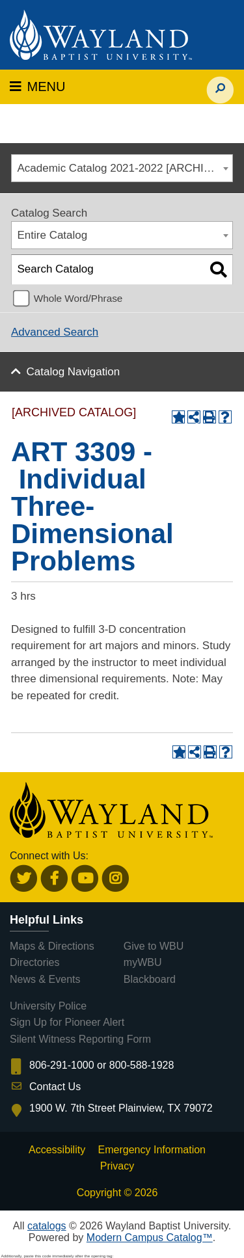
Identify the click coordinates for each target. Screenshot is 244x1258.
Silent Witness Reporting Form (80, 1039)
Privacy (117, 1165)
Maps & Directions (52, 946)
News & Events (45, 979)
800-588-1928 (141, 1065)
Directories (34, 962)
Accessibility (57, 1149)
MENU (37, 86)
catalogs (46, 1225)
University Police (48, 1005)
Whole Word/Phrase (78, 298)
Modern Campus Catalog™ (150, 1237)
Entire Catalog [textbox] (53, 235)
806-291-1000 (61, 1065)
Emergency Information (152, 1149)
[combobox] (122, 168)
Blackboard (150, 979)
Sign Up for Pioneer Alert (67, 1022)
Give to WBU (153, 946)
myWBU (143, 962)
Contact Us (55, 1086)
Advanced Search (54, 332)
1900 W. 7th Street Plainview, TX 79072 (121, 1108)
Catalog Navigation (73, 372)
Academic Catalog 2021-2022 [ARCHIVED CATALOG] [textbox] (125, 168)
